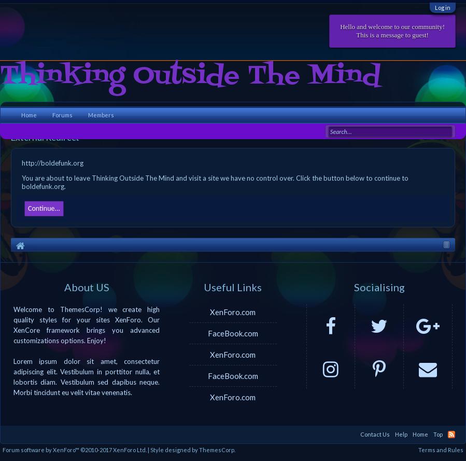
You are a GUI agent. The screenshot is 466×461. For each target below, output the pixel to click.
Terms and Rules (440, 449)
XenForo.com (233, 312)
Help (401, 434)
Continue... (44, 208)
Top (438, 434)
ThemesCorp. (217, 449)
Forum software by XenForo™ (75, 449)
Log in (442, 7)
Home (29, 115)
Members (101, 115)
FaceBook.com (233, 333)
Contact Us (375, 434)
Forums (62, 115)
